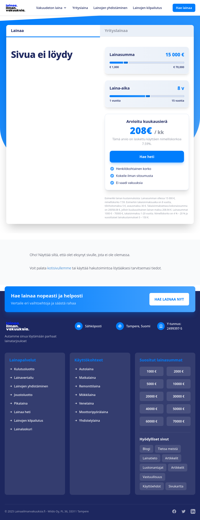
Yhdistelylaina (87, 420)
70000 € (178, 421)
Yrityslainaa (116, 30)
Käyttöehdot (152, 486)
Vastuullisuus (152, 477)
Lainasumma (122, 54)
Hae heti (146, 156)
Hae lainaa (184, 8)
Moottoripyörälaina (91, 412)
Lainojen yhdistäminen (110, 8)
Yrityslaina (80, 8)
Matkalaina (85, 377)
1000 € (151, 371)
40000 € (151, 409)
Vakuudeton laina (49, 8)
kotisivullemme (59, 268)
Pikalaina (18, 403)
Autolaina (83, 369)
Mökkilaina (85, 395)
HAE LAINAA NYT (169, 299)
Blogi (146, 449)
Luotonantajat (153, 467)
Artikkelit (171, 458)
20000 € (151, 396)
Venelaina (84, 403)
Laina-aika (120, 88)
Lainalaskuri (20, 429)
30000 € (178, 396)
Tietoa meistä (168, 449)
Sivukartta (176, 486)
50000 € (178, 409)
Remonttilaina (87, 386)
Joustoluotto (20, 395)
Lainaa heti (19, 412)
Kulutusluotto (22, 369)
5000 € (151, 384)
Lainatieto (150, 458)
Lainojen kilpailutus (147, 8)
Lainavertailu (21, 377)
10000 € (178, 384)
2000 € (179, 371)
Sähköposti (93, 326)
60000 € (151, 421)
